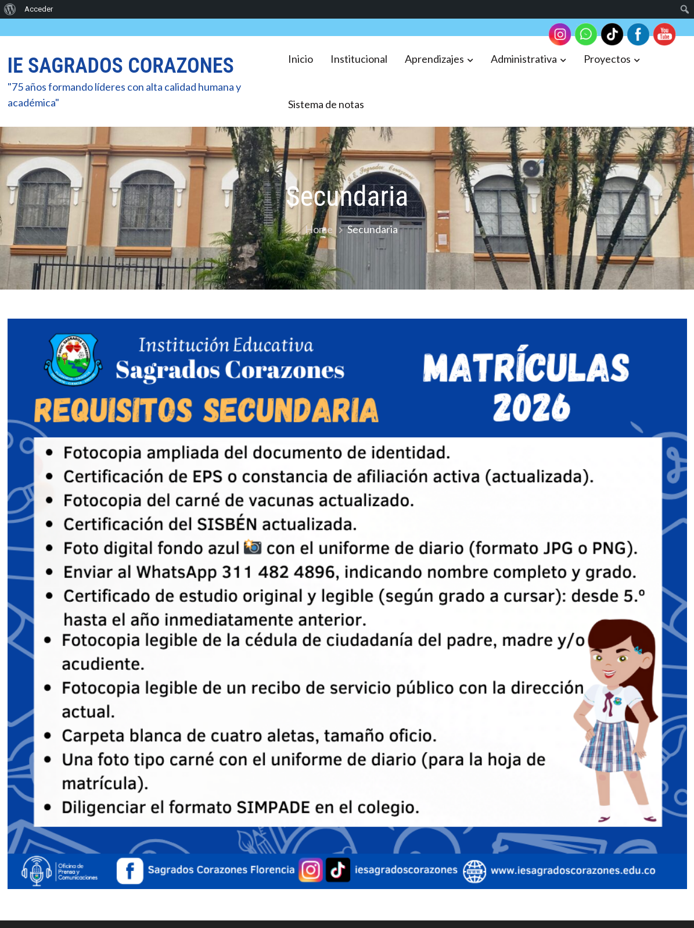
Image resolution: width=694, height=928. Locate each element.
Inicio (300, 58)
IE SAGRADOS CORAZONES (121, 65)
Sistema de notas (326, 104)
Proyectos (607, 58)
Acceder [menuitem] (38, 9)
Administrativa (524, 58)
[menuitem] (10, 9)
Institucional (358, 58)
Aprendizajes (434, 58)
